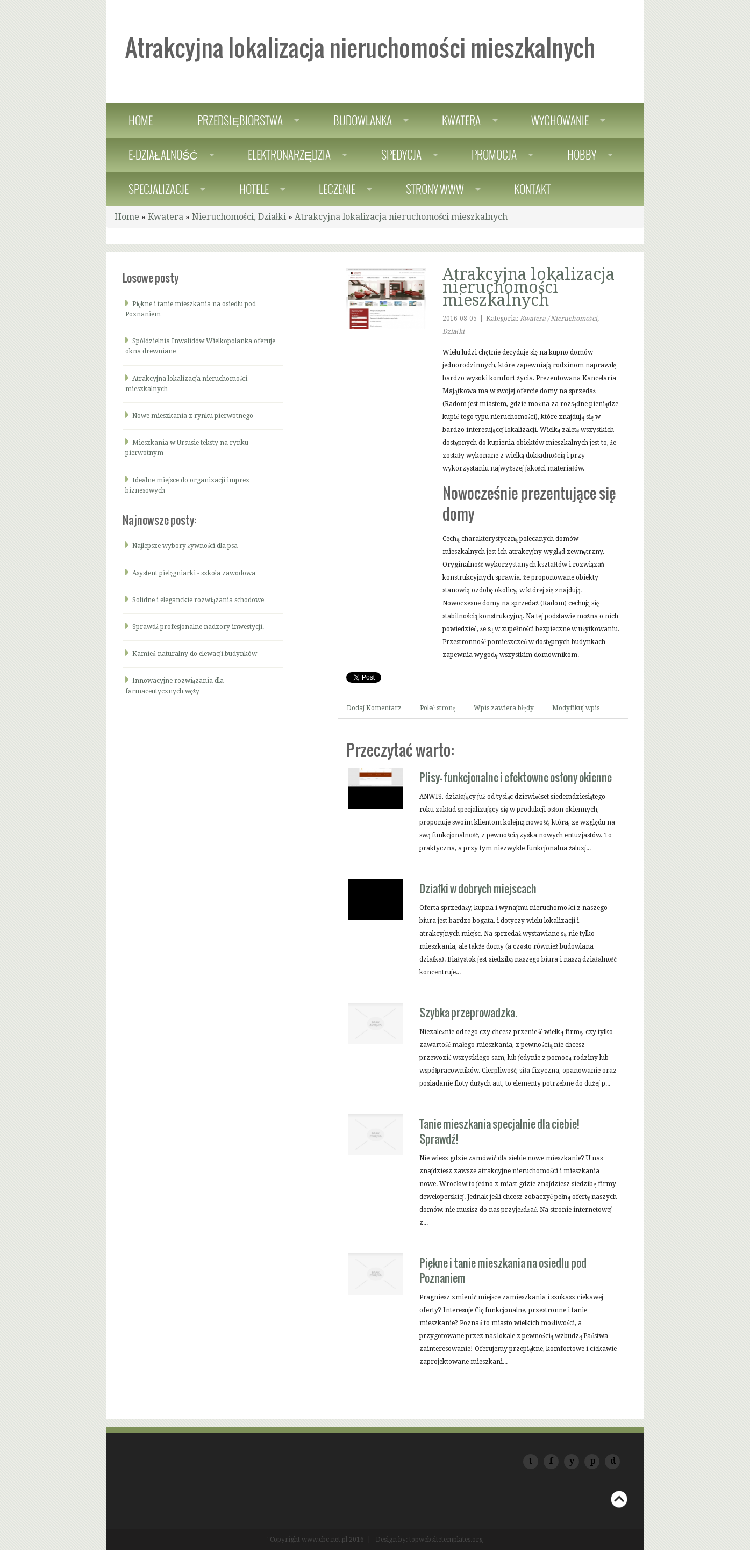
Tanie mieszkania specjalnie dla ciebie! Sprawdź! (499, 1131)
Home (127, 217)
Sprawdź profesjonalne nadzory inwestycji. (198, 627)
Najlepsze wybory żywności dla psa (185, 546)
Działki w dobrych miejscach (478, 888)
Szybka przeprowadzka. (468, 1012)
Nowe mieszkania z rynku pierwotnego (192, 416)
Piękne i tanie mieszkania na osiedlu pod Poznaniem (503, 1270)
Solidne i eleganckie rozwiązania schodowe (198, 600)
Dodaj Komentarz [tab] (374, 708)
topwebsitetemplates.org (446, 1539)
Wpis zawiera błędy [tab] (504, 708)
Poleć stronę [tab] (438, 708)
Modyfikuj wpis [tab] (575, 708)
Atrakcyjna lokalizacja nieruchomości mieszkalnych (401, 217)
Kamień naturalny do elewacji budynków (194, 653)
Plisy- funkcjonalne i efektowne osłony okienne (515, 777)
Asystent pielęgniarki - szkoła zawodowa (194, 573)
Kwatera (165, 217)
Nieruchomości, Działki (239, 217)
